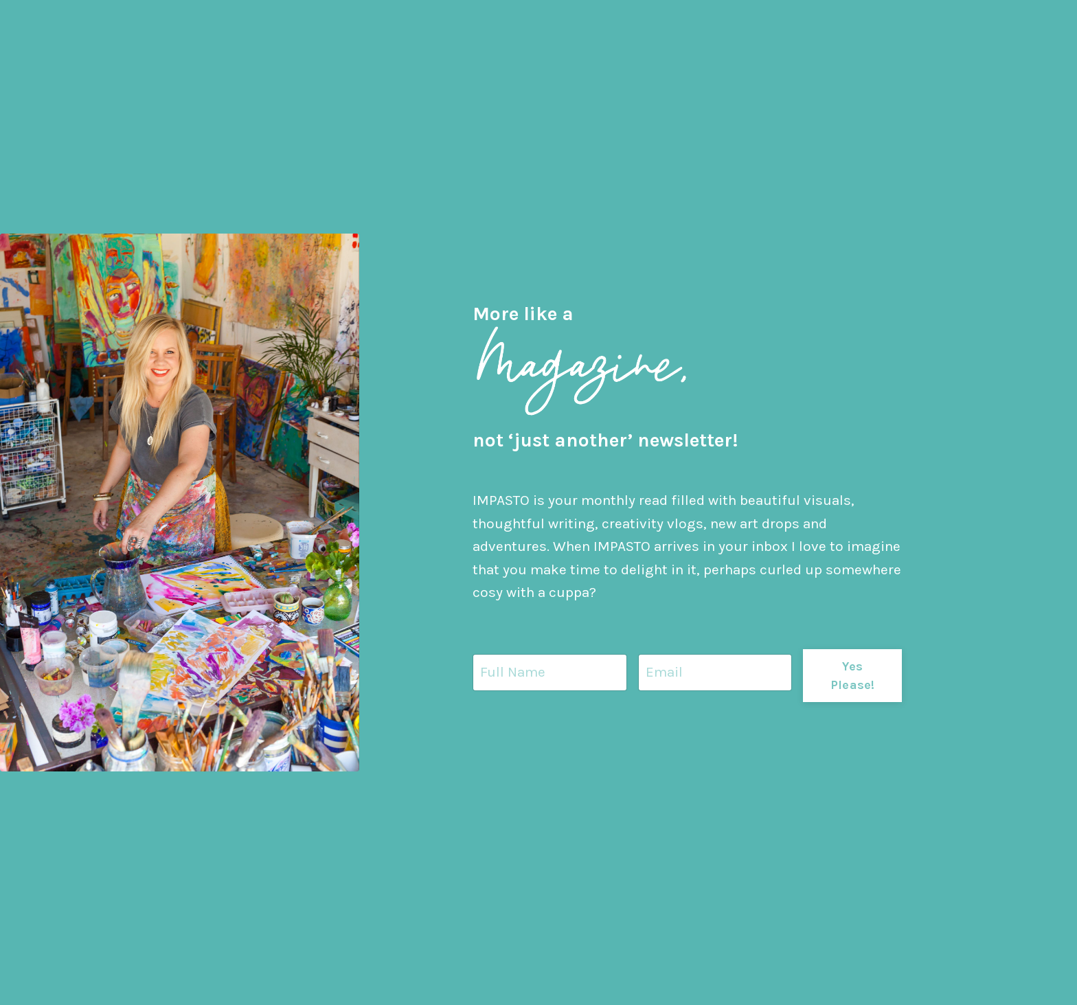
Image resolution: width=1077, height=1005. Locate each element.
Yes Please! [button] (852, 676)
